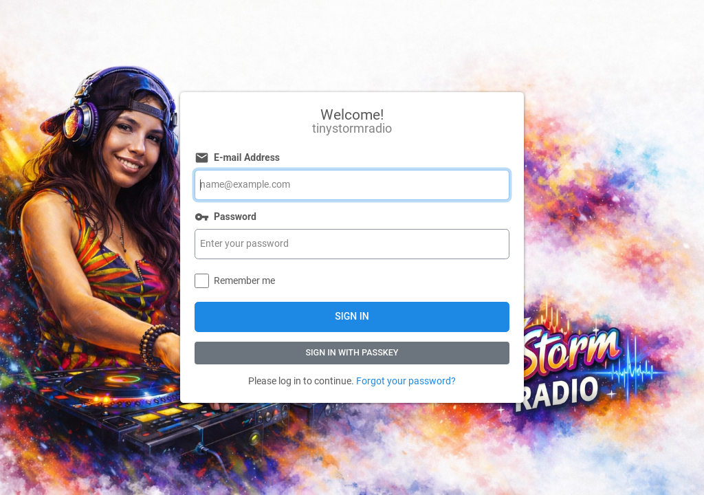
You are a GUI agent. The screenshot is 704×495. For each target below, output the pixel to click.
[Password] (352, 244)
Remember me (244, 280)
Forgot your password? (406, 380)
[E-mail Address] (352, 185)
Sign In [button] (351, 316)
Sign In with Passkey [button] (351, 352)
